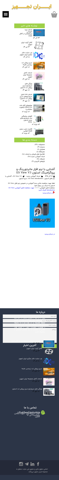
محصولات (40, 144)
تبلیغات (41, 159)
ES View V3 (17, 176)
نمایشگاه (41, 152)
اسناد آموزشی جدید (33, 176)
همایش (41, 149)
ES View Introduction (35, 178)
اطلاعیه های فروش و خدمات (33, 154)
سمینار (41, 147)
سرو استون (23, 178)
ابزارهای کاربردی (38, 161)
